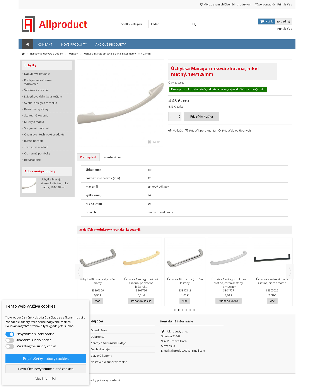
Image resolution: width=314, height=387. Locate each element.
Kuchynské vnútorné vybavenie (38, 82)
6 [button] (194, 310)
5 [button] (190, 310)
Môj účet (96, 321)
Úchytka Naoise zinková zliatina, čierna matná (272, 281)
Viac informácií (46, 378)
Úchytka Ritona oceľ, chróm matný (98, 281)
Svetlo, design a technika (40, 103)
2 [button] (178, 310)
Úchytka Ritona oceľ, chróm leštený (185, 281)
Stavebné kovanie (36, 115)
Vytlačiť (177, 130)
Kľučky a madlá (34, 122)
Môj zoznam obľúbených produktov (225, 4)
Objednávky (99, 330)
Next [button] (290, 271)
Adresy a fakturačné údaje (108, 343)
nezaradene (32, 160)
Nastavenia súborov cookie (109, 362)
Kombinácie (112, 157)
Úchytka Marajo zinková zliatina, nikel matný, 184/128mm (55, 183)
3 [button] (182, 310)
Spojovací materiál (36, 128)
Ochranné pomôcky (37, 153)
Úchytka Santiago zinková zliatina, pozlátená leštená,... (141, 283)
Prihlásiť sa (284, 4)
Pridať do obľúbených (236, 130)
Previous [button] (79, 271)
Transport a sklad (36, 147)
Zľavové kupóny (101, 356)
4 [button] (186, 310)
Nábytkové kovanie (37, 74)
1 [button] (175, 310)
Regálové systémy (36, 109)
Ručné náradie (34, 141)
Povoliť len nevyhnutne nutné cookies (45, 368)
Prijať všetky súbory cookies (46, 358)
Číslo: (171, 82)
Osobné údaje (100, 349)
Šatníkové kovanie (36, 90)
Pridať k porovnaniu (202, 130)
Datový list (88, 157)
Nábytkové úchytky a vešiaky (43, 96)
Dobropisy (97, 337)
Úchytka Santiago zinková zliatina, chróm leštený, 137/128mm (229, 283)
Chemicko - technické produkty (44, 134)
